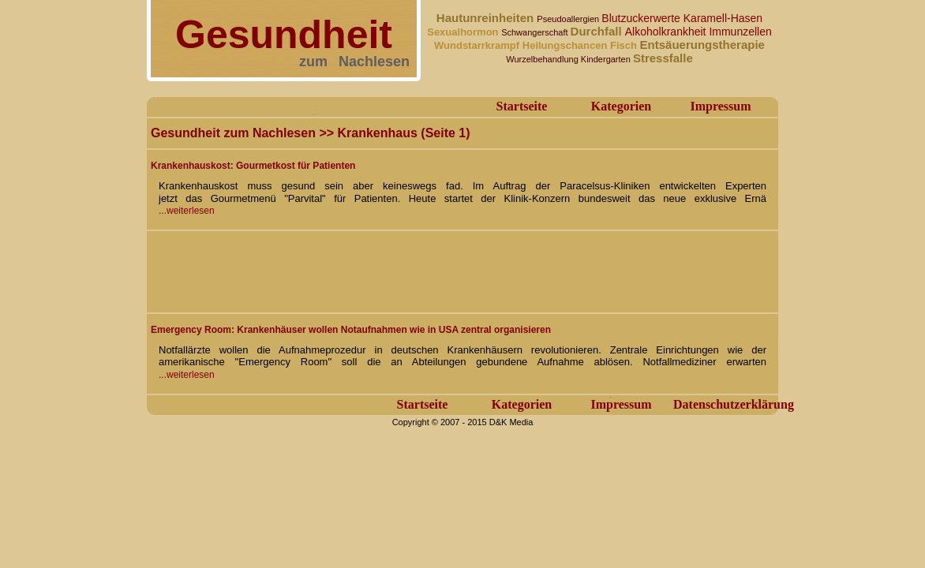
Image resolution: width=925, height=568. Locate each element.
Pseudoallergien (569, 19)
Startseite (522, 106)
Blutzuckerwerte (642, 18)
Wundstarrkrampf (478, 45)
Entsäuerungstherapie (702, 44)
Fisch (625, 45)
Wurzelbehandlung (543, 59)
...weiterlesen (187, 210)
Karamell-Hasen (722, 18)
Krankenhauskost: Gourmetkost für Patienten (253, 165)
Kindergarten (607, 59)
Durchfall (598, 31)
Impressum (720, 106)
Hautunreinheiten (486, 17)
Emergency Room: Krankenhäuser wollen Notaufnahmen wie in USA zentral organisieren (351, 329)
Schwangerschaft (535, 32)
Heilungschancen (566, 45)
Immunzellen (740, 31)
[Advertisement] (438, 270)
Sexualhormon (464, 32)
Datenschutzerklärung (733, 404)
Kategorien (621, 106)
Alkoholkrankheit (667, 31)
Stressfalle (663, 58)
